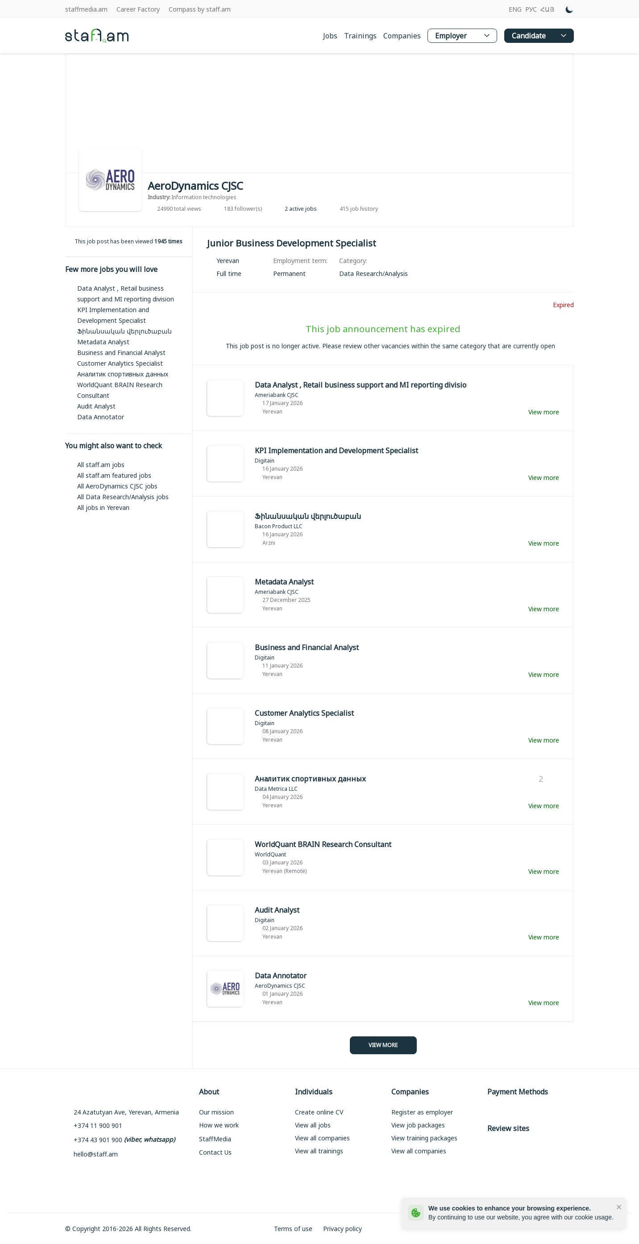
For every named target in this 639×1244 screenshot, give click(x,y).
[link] (373, 273)
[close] (619, 1206)
